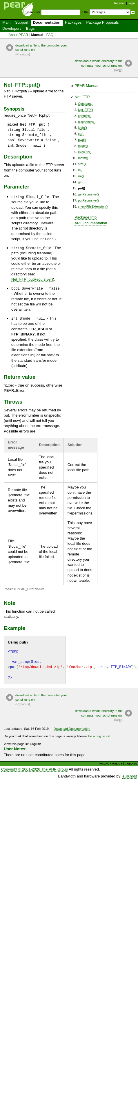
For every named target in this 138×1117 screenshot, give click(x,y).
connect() (84, 116)
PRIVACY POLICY (110, 763)
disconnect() (86, 122)
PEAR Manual (86, 85)
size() (82, 164)
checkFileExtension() (93, 206)
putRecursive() (88, 200)
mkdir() (83, 146)
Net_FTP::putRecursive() (32, 279)
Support (21, 22)
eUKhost (129, 776)
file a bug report (99, 736)
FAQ (49, 35)
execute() (84, 152)
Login (131, 3)
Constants (85, 103)
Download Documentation (72, 728)
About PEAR (18, 35)
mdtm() (83, 158)
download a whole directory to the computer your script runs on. (96, 65)
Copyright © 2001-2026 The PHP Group (34, 769)
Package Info (86, 217)
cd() (80, 133)
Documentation (47, 22)
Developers (11, 28)
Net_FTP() (85, 109)
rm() (81, 176)
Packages (73, 22)
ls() (80, 170)
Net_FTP (82, 97)
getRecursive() (88, 194)
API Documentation (91, 223)
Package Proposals (102, 22)
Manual (37, 35)
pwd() (82, 139)
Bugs (30, 28)
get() (81, 182)
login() (82, 127)
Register (119, 3)
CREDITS (131, 763)
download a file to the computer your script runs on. (41, 50)
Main (6, 22)
